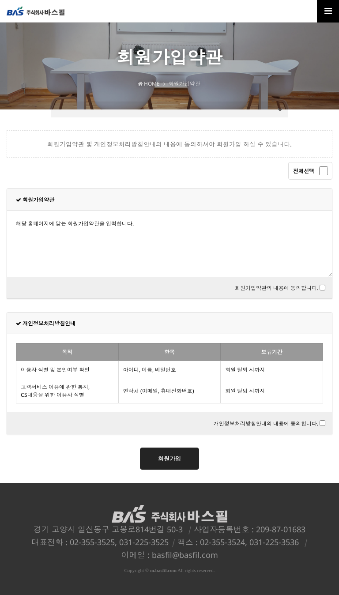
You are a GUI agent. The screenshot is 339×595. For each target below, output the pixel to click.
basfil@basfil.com (185, 555)
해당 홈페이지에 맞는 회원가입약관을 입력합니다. (169, 244)
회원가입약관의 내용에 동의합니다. (276, 288)
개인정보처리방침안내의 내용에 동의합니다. (266, 423)
